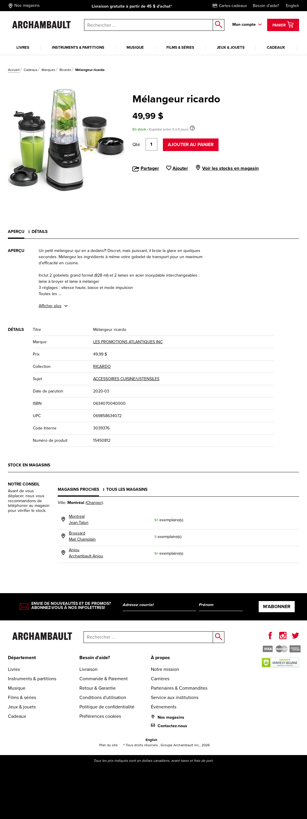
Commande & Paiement (103, 678)
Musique (135, 47)
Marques (48, 69)
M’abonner (276, 606)
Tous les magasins (126, 489)
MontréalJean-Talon (78, 519)
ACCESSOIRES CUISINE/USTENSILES (126, 379)
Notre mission (165, 669)
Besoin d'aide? (266, 6)
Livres (22, 47)
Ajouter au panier (191, 144)
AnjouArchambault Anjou (86, 553)
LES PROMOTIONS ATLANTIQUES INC (128, 342)
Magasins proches (78, 489)
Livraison (88, 669)
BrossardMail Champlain (82, 536)
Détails (39, 232)
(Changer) (94, 503)
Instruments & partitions (78, 47)
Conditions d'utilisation (102, 697)
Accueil (14, 69)
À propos (160, 657)
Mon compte (244, 24)
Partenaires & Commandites (179, 688)
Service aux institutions (174, 697)
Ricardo (65, 69)
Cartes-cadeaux (230, 6)
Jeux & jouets (231, 47)
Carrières (160, 678)
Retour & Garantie (97, 688)
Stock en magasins (29, 465)
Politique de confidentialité (106, 706)
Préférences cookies (100, 716)
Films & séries (180, 47)
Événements (163, 706)
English (292, 6)
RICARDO (102, 366)
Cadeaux (276, 47)
